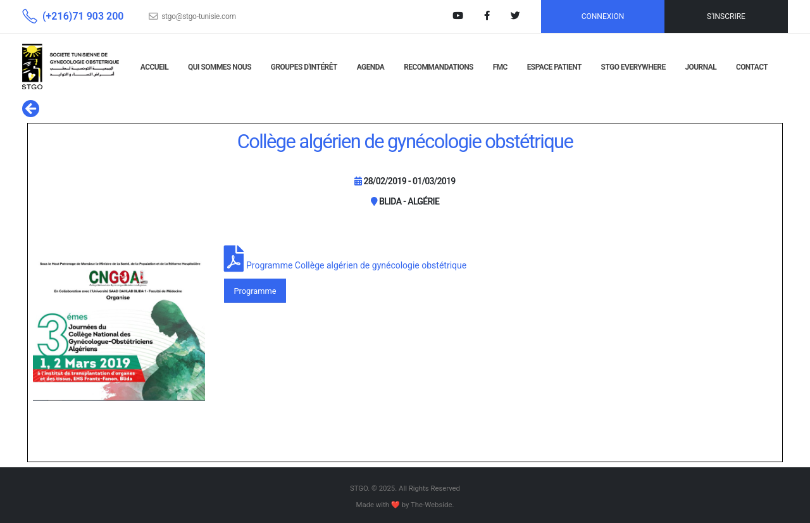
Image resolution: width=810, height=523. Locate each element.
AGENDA (371, 67)
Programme (255, 291)
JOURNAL (700, 67)
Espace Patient (554, 67)
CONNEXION (603, 16)
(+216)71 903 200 (82, 16)
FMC (500, 67)
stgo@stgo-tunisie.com (198, 16)
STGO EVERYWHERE (633, 67)
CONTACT (752, 67)
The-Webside (431, 504)
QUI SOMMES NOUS (219, 67)
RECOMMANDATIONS (438, 67)
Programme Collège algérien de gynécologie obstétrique (356, 265)
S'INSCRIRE (726, 16)
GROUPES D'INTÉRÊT (304, 67)
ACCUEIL (154, 67)
